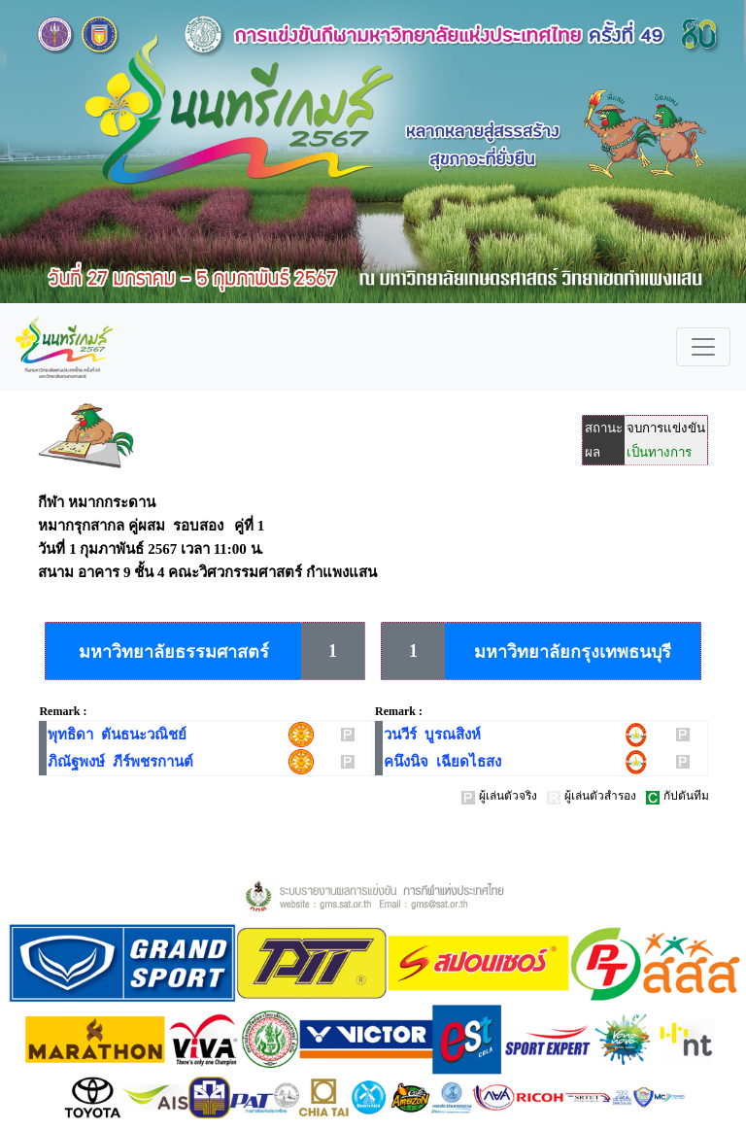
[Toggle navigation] (703, 346)
